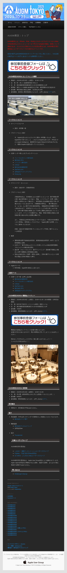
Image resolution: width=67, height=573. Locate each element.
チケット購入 (22, 27)
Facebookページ (12, 498)
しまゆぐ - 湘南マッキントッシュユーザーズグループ (32, 451)
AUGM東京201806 (12, 522)
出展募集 (38, 22)
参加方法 (25, 22)
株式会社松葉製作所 (21, 167)
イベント (17, 22)
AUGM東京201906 (12, 526)
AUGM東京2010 (12, 505)
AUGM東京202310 (12, 533)
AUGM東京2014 (12, 512)
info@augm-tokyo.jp (21, 474)
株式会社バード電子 (21, 419)
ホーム (10, 22)
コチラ (50, 92)
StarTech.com (19, 169)
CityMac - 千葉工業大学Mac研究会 (26, 453)
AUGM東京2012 (12, 508)
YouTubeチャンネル (35, 27)
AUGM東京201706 (12, 519)
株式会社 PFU (19, 160)
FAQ (31, 22)
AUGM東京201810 (12, 524)
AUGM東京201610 (12, 517)
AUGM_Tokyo (13, 487)
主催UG (45, 22)
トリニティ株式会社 (21, 162)
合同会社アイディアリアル (23, 172)
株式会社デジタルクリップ (23, 426)
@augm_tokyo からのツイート (15, 485)
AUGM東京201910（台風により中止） (17, 528)
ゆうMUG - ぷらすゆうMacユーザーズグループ (30, 456)
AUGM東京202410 (12, 535)
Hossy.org (18, 174)
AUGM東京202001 (12, 529)
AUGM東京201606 (12, 515)
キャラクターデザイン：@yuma (16, 544)
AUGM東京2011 (12, 506)
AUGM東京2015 (12, 513)
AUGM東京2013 (12, 510)
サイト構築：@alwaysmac (15, 546)
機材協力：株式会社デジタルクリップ (18, 547)
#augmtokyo (18, 489)
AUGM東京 (10, 496)
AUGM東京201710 (12, 521)
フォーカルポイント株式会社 (24, 158)
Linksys (17, 165)
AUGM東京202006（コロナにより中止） (18, 531)
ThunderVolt (18, 435)
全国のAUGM (12, 27)
